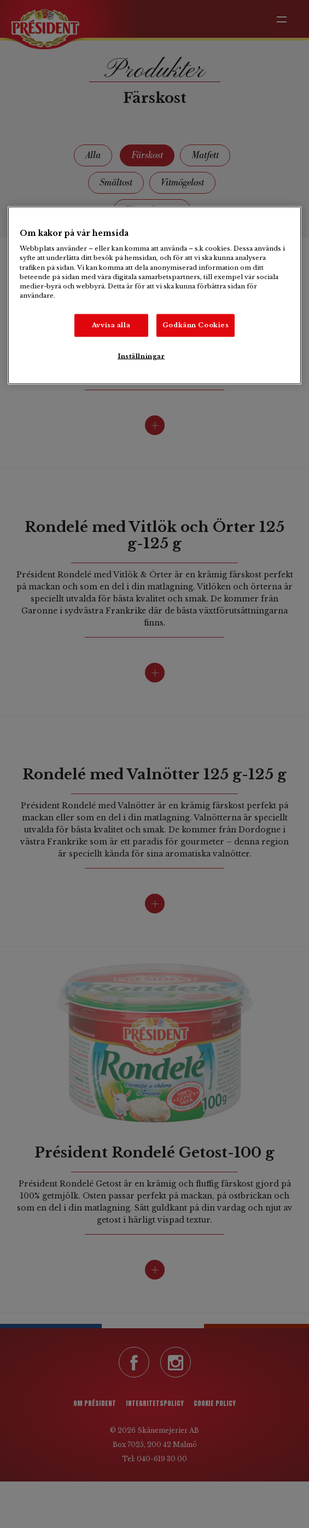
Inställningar (141, 356)
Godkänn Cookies (195, 324)
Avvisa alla (111, 324)
